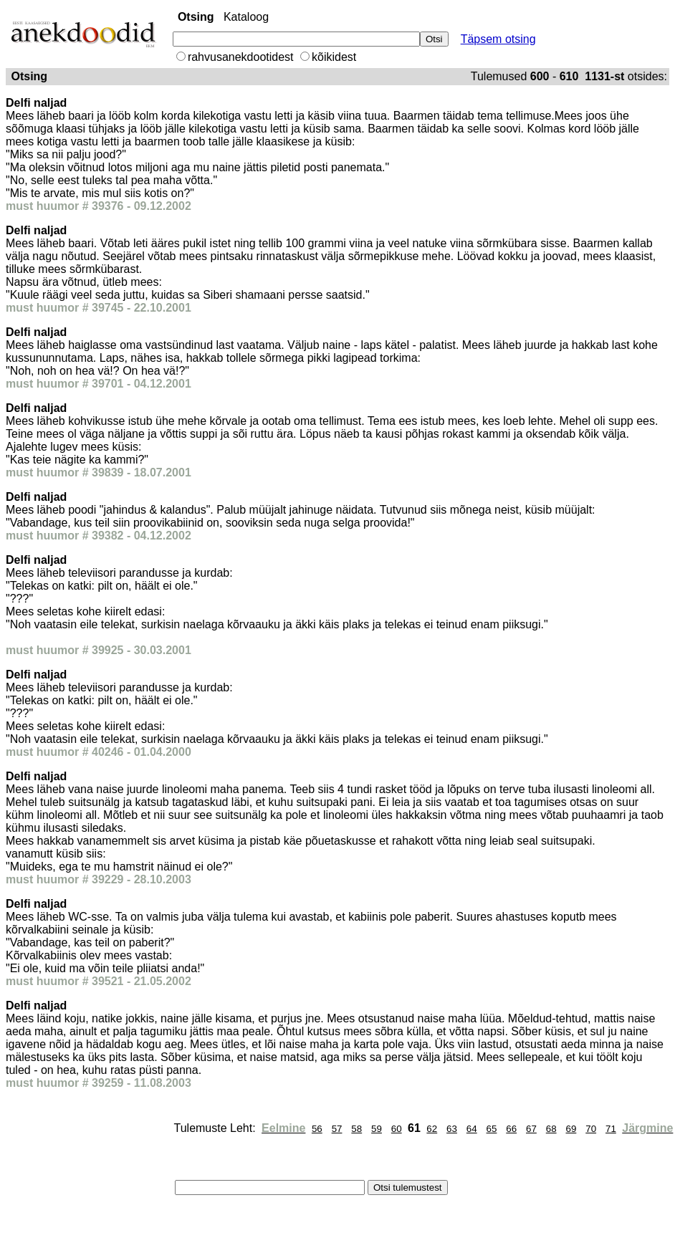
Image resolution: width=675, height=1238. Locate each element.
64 (471, 1128)
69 (571, 1128)
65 (492, 1128)
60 (396, 1128)
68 (551, 1128)
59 (376, 1128)
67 (531, 1128)
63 (451, 1128)
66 (511, 1128)
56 (317, 1128)
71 (610, 1128)
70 (590, 1128)
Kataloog (246, 17)
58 (356, 1128)
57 (337, 1128)
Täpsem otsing (498, 39)
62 (431, 1128)
